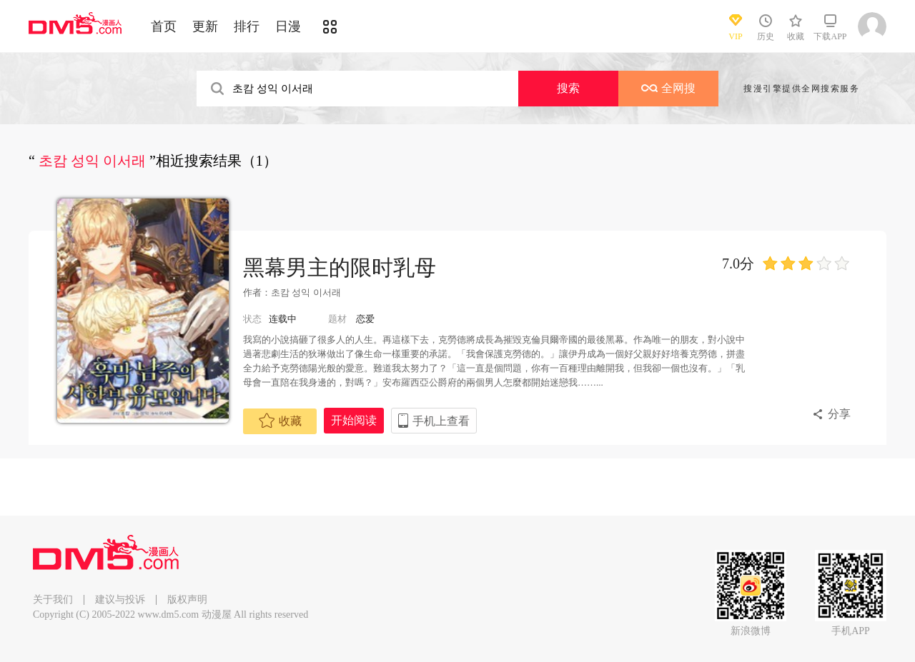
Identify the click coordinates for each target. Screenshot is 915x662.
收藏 (280, 420)
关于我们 (53, 599)
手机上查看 (441, 421)
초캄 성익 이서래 (306, 292)
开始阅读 (354, 420)
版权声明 (187, 599)
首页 (164, 26)
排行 (246, 26)
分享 (839, 414)
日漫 (288, 26)
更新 (205, 26)
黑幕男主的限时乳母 (339, 267)
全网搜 (668, 88)
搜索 (568, 88)
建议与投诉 (120, 599)
